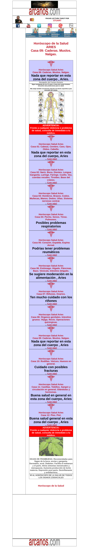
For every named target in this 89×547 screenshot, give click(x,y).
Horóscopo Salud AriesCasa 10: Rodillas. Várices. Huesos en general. (51, 361)
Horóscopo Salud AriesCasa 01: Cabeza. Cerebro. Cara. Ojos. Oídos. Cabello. (51, 146)
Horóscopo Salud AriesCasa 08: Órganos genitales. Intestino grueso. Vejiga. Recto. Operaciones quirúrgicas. (51, 318)
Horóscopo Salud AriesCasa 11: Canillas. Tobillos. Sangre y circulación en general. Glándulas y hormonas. (51, 388)
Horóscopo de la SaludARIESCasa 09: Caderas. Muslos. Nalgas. (51, 49)
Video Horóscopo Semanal (55, 34)
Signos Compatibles (30, 35)
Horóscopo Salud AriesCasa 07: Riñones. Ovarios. (51, 292)
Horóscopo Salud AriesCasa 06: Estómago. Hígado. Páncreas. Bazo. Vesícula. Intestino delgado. (51, 268)
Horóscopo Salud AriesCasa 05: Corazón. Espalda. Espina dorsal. (51, 242)
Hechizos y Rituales (68, 35)
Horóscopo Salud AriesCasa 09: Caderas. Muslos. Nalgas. (51, 71)
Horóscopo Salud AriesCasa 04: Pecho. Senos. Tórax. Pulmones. (51, 217)
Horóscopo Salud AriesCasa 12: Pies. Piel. (51, 413)
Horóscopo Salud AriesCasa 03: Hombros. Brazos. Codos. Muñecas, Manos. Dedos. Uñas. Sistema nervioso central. (51, 197)
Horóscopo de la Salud (51, 485)
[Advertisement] (19, 55)
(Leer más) (52, 159)
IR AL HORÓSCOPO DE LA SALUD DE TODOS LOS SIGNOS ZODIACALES (51, 476)
